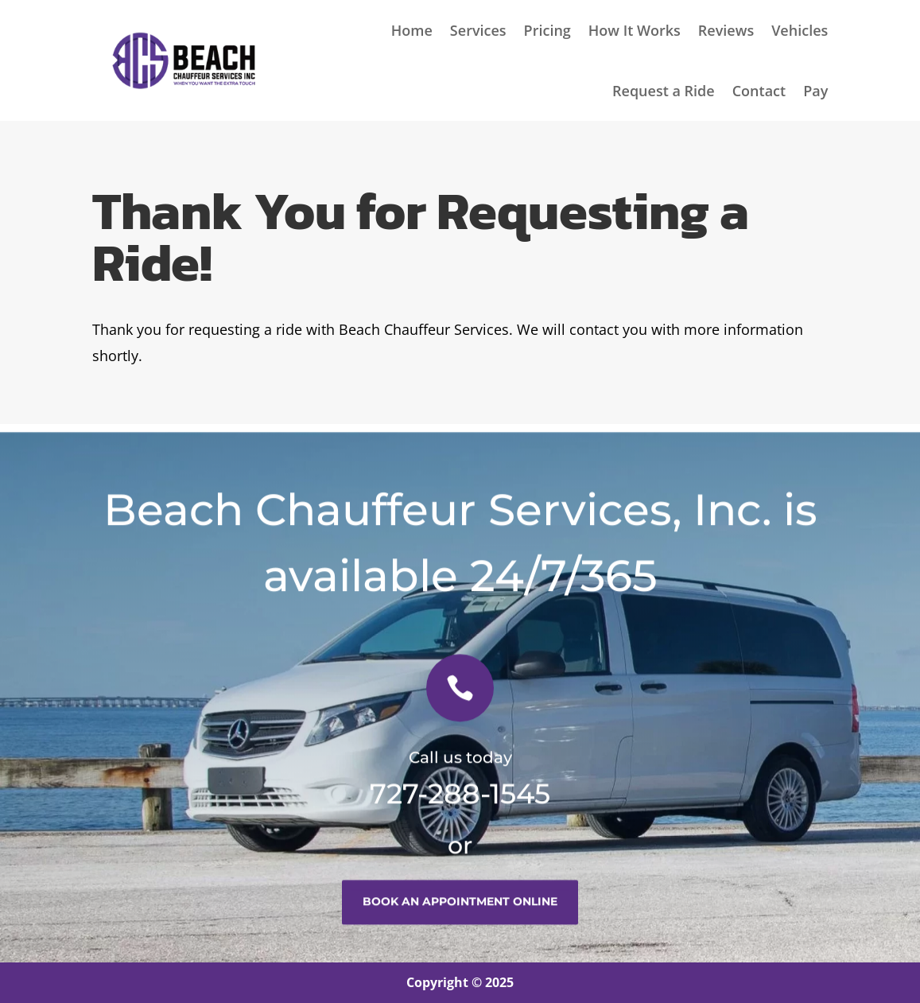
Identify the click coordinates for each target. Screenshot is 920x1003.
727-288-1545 (460, 803)
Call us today (460, 766)
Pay (815, 90)
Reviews (726, 30)
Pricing (547, 30)
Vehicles (799, 30)
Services (478, 30)
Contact (759, 90)
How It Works (634, 30)
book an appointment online (460, 911)
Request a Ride (663, 90)
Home (412, 30)
